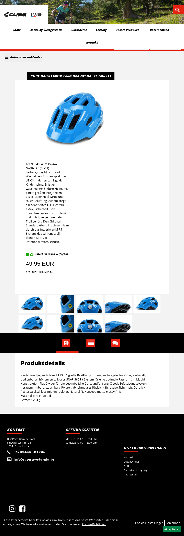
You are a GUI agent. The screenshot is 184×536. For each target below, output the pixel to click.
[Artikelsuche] (177, 10)
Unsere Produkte (128, 30)
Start (16, 30)
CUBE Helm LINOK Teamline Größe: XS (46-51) (71, 76)
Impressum (130, 474)
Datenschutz (131, 461)
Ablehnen (173, 523)
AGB (126, 466)
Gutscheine (79, 30)
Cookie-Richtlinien (94, 524)
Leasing (101, 30)
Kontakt (92, 42)
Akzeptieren (172, 529)
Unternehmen (160, 30)
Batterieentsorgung (135, 470)
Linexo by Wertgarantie (45, 30)
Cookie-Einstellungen (149, 523)
